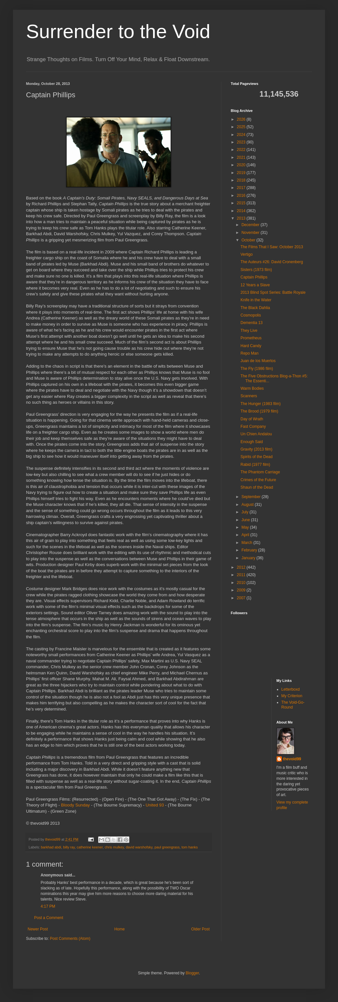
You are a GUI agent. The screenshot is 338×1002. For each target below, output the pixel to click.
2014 (242, 211)
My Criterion (292, 696)
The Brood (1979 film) (259, 411)
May (245, 527)
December (251, 225)
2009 (242, 590)
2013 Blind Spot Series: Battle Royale (273, 292)
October (248, 240)
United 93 (155, 805)
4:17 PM (48, 906)
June (246, 520)
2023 (242, 142)
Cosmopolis (250, 315)
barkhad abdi (51, 847)
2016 (242, 195)
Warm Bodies (252, 388)
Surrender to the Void (118, 31)
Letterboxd (290, 689)
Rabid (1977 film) (255, 464)
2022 (242, 149)
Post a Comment (48, 917)
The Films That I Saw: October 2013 (271, 247)
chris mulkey (114, 847)
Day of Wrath (251, 419)
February (249, 550)
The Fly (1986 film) (256, 368)
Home (119, 929)
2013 (242, 218)
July (245, 512)
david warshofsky (139, 847)
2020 (242, 165)
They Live (248, 330)
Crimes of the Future (258, 480)
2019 (242, 172)
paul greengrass (166, 847)
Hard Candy (250, 346)
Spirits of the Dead (256, 456)
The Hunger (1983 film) (260, 403)
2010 (242, 582)
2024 (242, 134)
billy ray (69, 847)
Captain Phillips (253, 277)
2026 (242, 119)
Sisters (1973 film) (256, 269)
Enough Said (251, 442)
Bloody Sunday (75, 805)
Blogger (192, 973)
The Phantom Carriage (260, 472)
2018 (242, 180)
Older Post (200, 929)
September (251, 496)
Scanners (248, 396)
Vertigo (246, 254)
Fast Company (253, 426)
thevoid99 (292, 759)
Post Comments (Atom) (70, 938)
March (247, 542)
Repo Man (249, 353)
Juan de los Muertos (258, 361)
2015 (242, 203)
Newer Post (38, 929)
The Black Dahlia (255, 307)
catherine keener (90, 847)
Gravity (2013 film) (256, 449)
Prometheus (251, 338)
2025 (242, 127)
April (245, 535)
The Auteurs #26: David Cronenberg (271, 262)
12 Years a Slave (255, 285)
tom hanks (190, 847)
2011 (242, 575)
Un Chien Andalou (256, 434)
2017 (242, 187)
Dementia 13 (251, 322)
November (251, 232)
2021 (242, 157)
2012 (242, 567)
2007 (242, 598)
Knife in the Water (255, 300)
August (248, 504)
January (248, 558)
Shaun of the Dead (256, 487)
